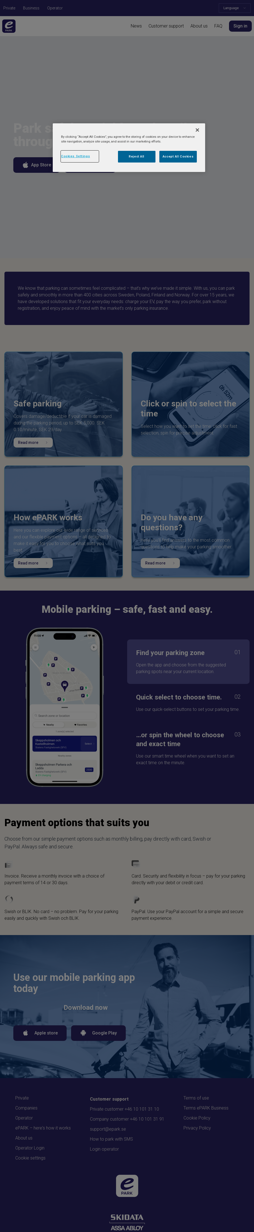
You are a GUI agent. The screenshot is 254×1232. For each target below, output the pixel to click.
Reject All (136, 156)
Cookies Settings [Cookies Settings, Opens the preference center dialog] (75, 156)
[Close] (197, 130)
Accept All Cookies (178, 156)
